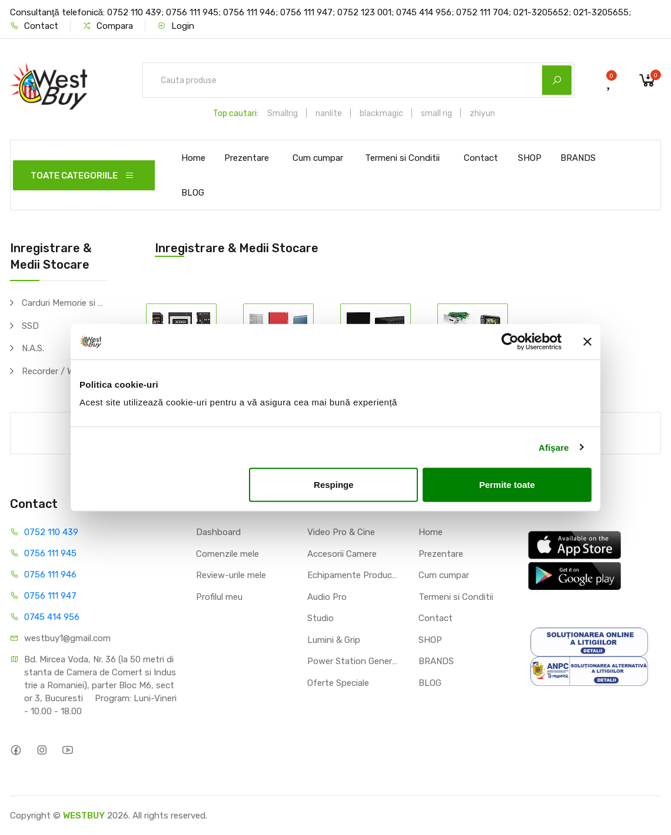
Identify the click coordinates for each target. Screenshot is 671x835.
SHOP (530, 158)
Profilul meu (219, 597)
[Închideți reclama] (587, 341)
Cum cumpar (318, 158)
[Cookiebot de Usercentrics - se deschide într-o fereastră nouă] (510, 341)
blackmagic (381, 113)
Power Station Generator (354, 661)
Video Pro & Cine (341, 532)
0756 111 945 (50, 553)
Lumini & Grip (333, 640)
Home (193, 158)
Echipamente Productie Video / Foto (354, 575)
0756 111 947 (50, 595)
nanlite (328, 113)
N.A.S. (33, 348)
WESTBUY (84, 815)
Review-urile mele (231, 575)
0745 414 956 (51, 617)
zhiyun (482, 113)
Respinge (334, 485)
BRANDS (578, 158)
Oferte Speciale (338, 683)
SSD (30, 326)
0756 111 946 (50, 574)
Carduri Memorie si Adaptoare (65, 303)
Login (175, 26)
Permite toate (507, 485)
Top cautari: (235, 113)
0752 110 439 (51, 532)
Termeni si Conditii (402, 158)
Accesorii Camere (342, 554)
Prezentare (246, 158)
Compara (107, 26)
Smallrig (282, 113)
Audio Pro (327, 597)
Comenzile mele (227, 554)
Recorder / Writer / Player (65, 371)
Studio (320, 618)
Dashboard (218, 532)
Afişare (554, 447)
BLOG (192, 192)
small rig (436, 113)
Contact (34, 26)
